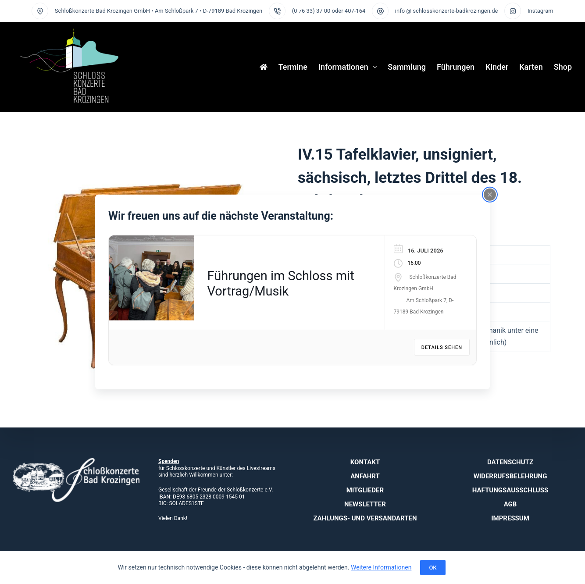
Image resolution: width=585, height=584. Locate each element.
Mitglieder (365, 490)
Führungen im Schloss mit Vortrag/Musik (280, 283)
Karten (531, 66)
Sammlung (407, 66)
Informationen (349, 67)
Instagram (540, 10)
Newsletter (365, 504)
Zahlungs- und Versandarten (365, 518)
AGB (510, 504)
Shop (563, 66)
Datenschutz (510, 462)
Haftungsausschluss (510, 490)
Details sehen (441, 347)
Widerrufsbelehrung (510, 476)
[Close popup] (490, 195)
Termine (292, 66)
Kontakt (365, 462)
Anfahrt (365, 476)
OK (432, 567)
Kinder (496, 66)
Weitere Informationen (381, 567)
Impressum (510, 518)
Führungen (455, 66)
